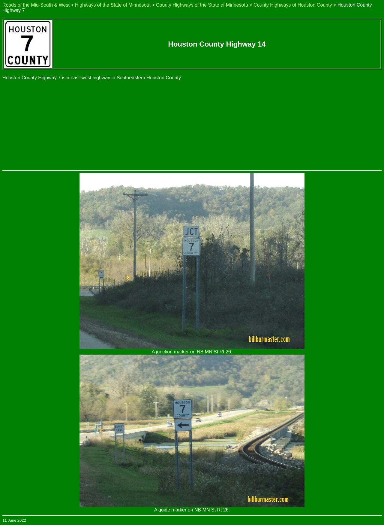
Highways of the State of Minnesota (113, 5)
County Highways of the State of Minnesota (202, 5)
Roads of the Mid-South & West (36, 5)
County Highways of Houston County (293, 5)
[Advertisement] (192, 125)
